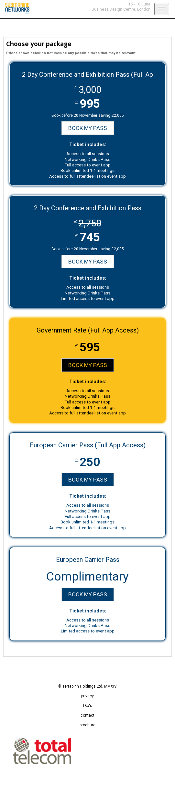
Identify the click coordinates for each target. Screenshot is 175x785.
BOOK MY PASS (87, 128)
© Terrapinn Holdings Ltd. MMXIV (87, 686)
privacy (87, 696)
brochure (87, 725)
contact (87, 715)
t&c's (87, 705)
